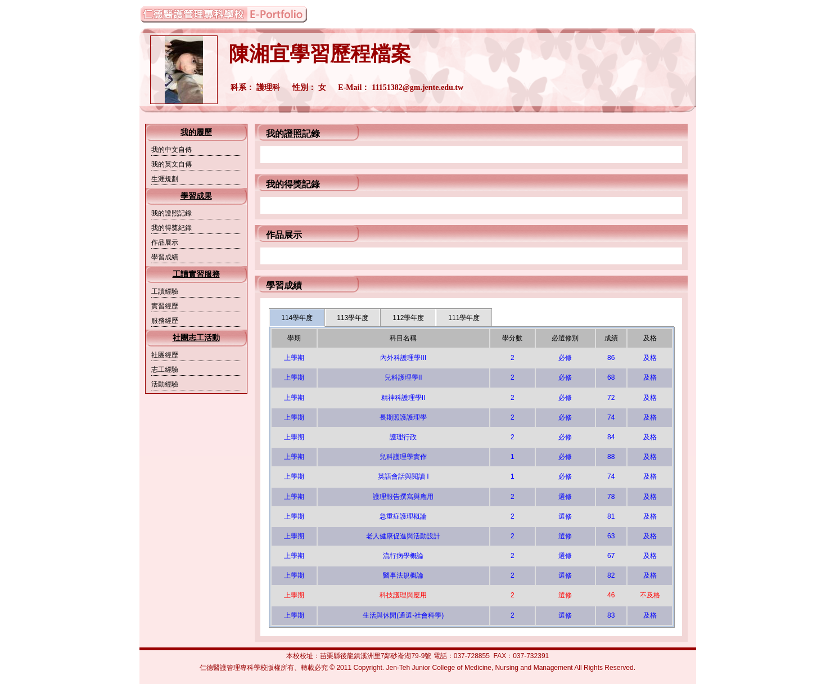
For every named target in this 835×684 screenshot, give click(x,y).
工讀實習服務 (196, 274)
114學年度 (297, 318)
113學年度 (352, 318)
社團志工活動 (196, 338)
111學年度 (464, 318)
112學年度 (408, 318)
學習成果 (196, 196)
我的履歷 (196, 132)
